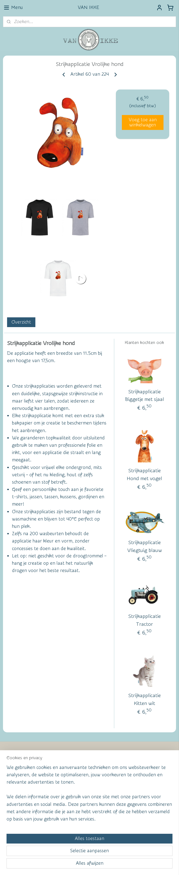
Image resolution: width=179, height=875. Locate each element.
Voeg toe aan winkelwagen (143, 122)
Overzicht (21, 321)
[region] (54, 824)
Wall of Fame (82, 757)
